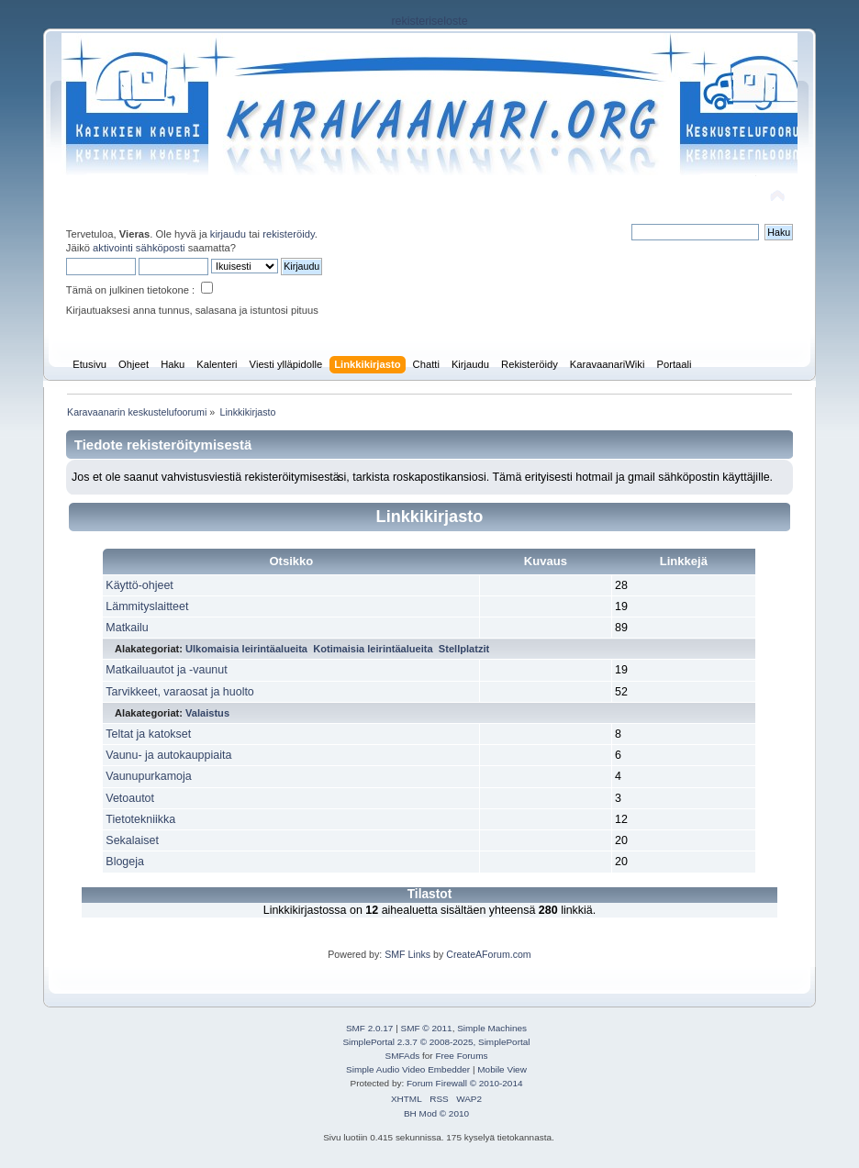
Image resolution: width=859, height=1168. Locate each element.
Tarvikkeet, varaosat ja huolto (179, 691)
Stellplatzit (464, 648)
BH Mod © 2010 (436, 1113)
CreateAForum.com (488, 954)
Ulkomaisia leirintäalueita (246, 648)
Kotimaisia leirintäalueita (373, 648)
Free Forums (461, 1056)
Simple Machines (492, 1028)
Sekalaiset (132, 840)
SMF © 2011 (426, 1028)
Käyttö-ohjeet (139, 585)
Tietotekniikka (140, 819)
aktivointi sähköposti (138, 247)
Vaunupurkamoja (148, 776)
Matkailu (127, 627)
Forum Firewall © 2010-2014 (464, 1083)
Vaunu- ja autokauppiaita (168, 755)
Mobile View (502, 1069)
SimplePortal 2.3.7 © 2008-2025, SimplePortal (436, 1042)
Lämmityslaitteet (147, 606)
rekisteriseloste (429, 21)
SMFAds (402, 1056)
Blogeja (125, 861)
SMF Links (407, 954)
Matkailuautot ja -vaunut (166, 669)
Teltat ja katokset (148, 734)
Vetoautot (130, 798)
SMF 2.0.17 (370, 1028)
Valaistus (207, 712)
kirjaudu (228, 233)
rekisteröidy (288, 233)
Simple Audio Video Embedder (408, 1069)
